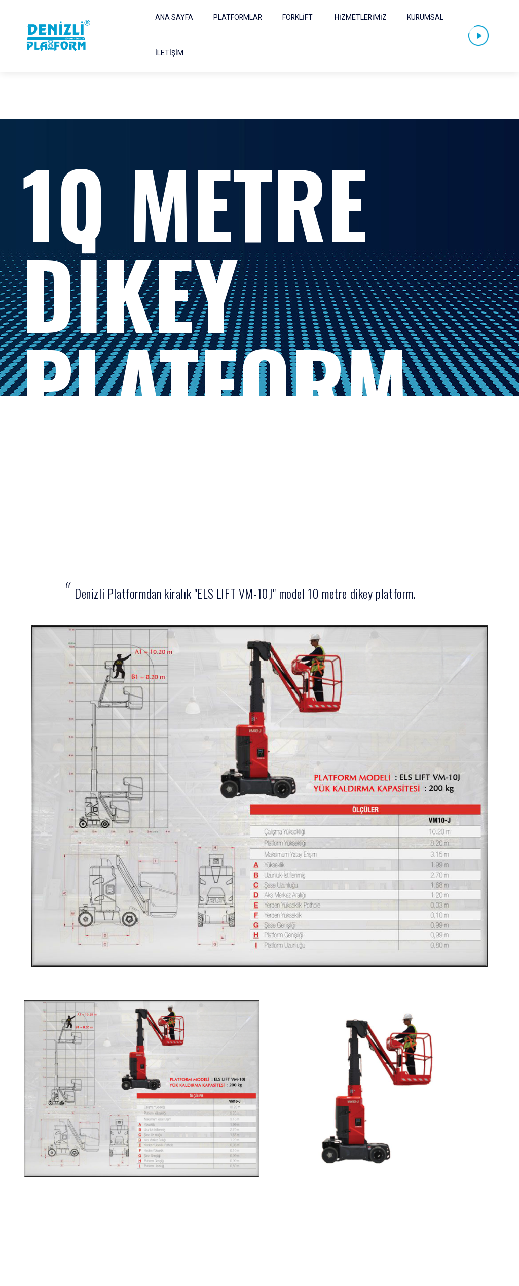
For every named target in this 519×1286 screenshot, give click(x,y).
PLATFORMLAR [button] (237, 17)
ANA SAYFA (174, 17)
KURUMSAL (425, 17)
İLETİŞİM (169, 53)
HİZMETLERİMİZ (361, 17)
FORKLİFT (297, 17)
